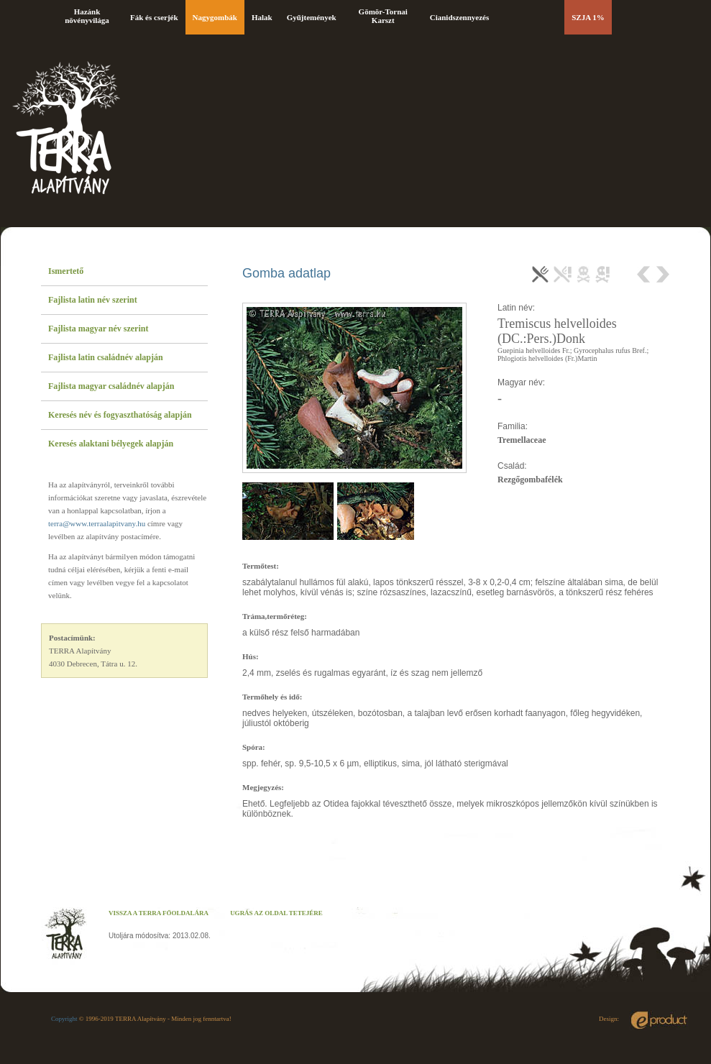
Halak (262, 17)
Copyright (64, 1018)
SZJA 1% (588, 17)
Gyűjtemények (311, 17)
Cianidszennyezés (460, 17)
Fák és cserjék (154, 17)
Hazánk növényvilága (87, 15)
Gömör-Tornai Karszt (383, 15)
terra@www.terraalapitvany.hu (96, 523)
